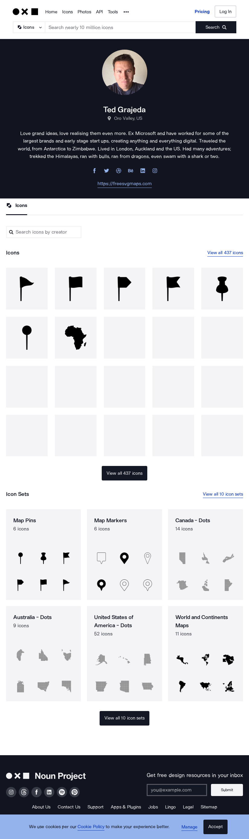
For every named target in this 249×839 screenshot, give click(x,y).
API (99, 12)
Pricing (202, 11)
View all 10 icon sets (223, 494)
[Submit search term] (216, 27)
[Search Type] (29, 27)
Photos (84, 12)
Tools (113, 12)
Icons (67, 12)
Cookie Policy (92, 828)
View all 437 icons (225, 253)
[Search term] (121, 27)
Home (51, 12)
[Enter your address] (178, 790)
